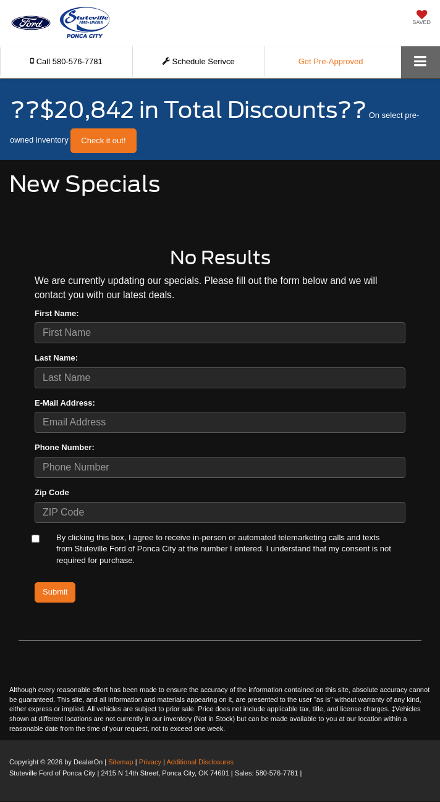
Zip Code (52, 492)
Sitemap (120, 762)
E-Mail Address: (65, 402)
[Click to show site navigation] (420, 62)
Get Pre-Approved (330, 61)
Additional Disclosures (200, 762)
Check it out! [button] (103, 140)
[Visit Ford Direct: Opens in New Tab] (306, 773)
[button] (66, 61)
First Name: (57, 313)
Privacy (150, 762)
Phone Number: (65, 447)
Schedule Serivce (199, 61)
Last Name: (56, 357)
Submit (55, 591)
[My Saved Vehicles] (421, 18)
